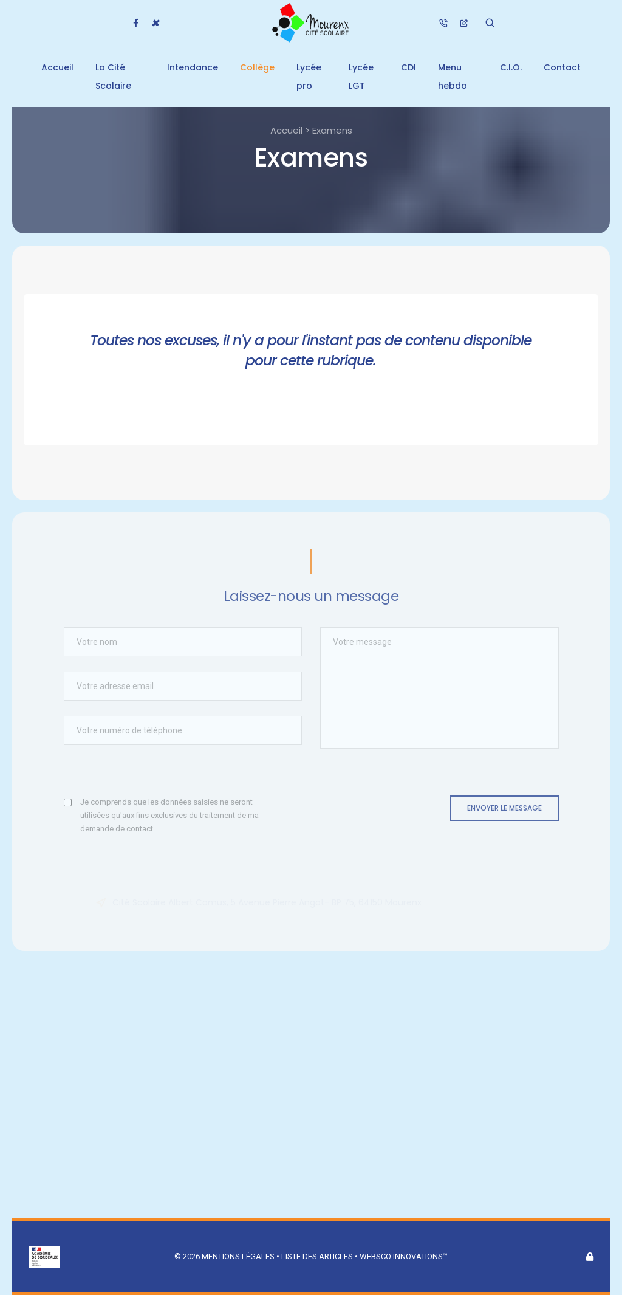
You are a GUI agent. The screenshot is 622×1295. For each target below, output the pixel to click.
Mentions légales (238, 1256)
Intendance (192, 67)
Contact (562, 67)
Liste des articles (318, 1256)
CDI (408, 67)
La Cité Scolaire (113, 76)
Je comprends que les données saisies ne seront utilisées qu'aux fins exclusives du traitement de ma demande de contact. (169, 815)
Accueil (57, 67)
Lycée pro (308, 76)
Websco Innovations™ (404, 1256)
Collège (257, 67)
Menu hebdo (452, 76)
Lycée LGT (361, 76)
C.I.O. (511, 67)
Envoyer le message (504, 808)
